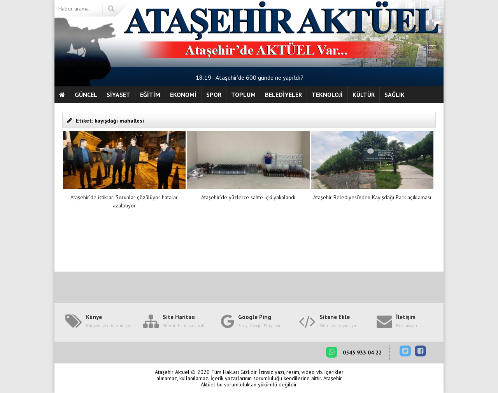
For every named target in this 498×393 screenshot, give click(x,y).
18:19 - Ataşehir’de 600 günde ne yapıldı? (249, 77)
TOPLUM (243, 94)
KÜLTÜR (363, 94)
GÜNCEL (86, 94)
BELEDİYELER (283, 94)
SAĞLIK (394, 94)
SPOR (213, 94)
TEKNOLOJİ (327, 94)
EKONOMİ (183, 94)
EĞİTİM (150, 94)
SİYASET (118, 94)
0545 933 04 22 (354, 352)
